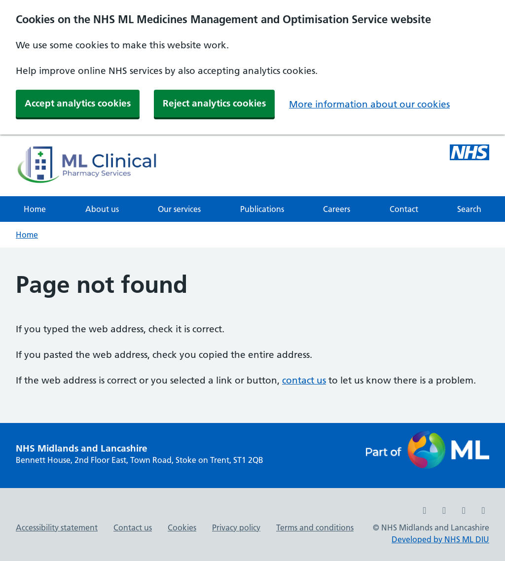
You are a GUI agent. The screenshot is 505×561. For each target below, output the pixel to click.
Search (469, 209)
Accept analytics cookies (78, 103)
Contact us (132, 527)
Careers (336, 209)
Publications (262, 209)
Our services (179, 209)
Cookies (182, 527)
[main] (252, 335)
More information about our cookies (369, 104)
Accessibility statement (57, 527)
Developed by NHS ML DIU (440, 539)
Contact (404, 209)
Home (35, 209)
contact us (304, 380)
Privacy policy (236, 527)
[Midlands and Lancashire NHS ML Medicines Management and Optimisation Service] (469, 153)
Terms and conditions (315, 527)
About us (102, 209)
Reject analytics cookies (214, 103)
